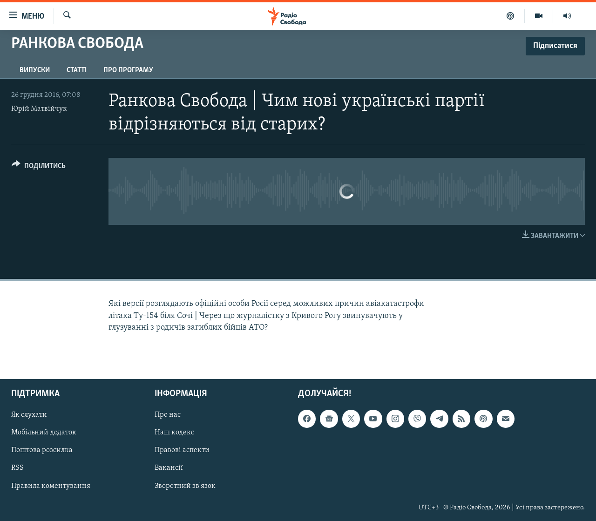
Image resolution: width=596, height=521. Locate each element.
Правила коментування (50, 485)
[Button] (39, 167)
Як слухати (29, 415)
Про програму (128, 70)
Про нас (168, 415)
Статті (77, 70)
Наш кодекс (174, 432)
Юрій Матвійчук (39, 109)
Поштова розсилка (42, 450)
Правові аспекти (182, 450)
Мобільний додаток (43, 432)
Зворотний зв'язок (185, 485)
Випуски (35, 70)
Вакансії (169, 468)
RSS (17, 468)
